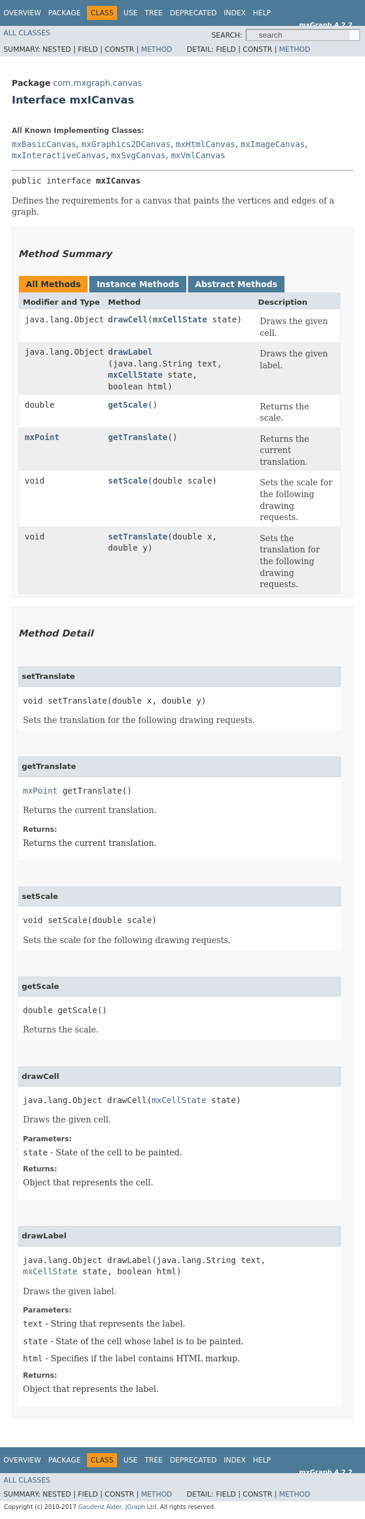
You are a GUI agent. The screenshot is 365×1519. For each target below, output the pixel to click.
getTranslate (138, 437)
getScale (128, 404)
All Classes (27, 33)
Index (235, 13)
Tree (154, 13)
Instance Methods (137, 284)
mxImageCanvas (272, 144)
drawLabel (130, 352)
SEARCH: (227, 35)
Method (156, 49)
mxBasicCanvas (44, 144)
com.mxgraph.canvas (97, 83)
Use (130, 13)
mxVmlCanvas (198, 155)
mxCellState (180, 319)
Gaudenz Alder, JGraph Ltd (117, 1507)
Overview (22, 13)
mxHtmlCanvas (205, 144)
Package (64, 13)
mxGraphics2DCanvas (125, 144)
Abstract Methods (236, 284)
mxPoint (42, 437)
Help (262, 13)
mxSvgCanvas (138, 155)
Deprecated (193, 13)
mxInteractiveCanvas (59, 155)
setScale (128, 480)
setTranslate (138, 536)
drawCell (128, 319)
